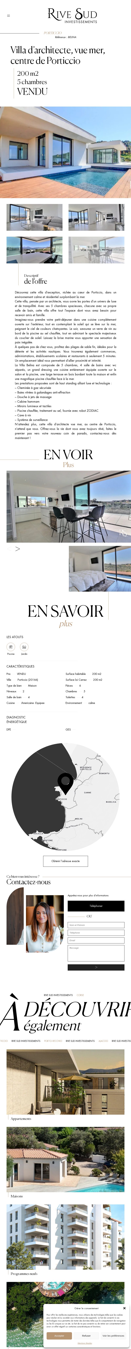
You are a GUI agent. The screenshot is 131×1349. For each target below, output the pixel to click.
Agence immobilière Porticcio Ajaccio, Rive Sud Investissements (21, 1283)
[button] (124, 1308)
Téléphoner (96, 906)
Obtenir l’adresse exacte (66, 861)
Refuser (86, 1335)
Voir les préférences (113, 1335)
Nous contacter (96, 1235)
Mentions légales (85, 1343)
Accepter (59, 1335)
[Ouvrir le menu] (8, 16)
